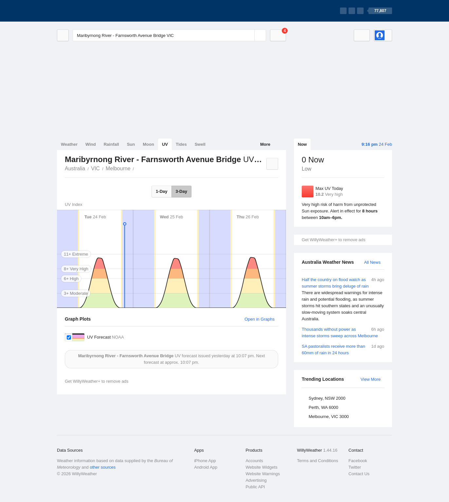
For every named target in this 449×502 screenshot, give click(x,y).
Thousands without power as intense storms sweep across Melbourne (343, 332)
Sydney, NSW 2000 (327, 398)
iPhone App (205, 460)
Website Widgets (261, 467)
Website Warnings (262, 473)
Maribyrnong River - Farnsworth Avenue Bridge (138, 168)
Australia (75, 168)
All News (372, 262)
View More (371, 379)
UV (165, 144)
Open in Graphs (259, 319)
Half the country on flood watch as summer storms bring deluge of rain (343, 299)
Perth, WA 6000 (323, 407)
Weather (69, 144)
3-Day (181, 191)
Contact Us (359, 473)
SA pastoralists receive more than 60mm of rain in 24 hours (343, 349)
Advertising (255, 480)
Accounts (254, 460)
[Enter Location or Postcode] (169, 35)
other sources (103, 467)
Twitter (355, 467)
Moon (148, 144)
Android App (205, 467)
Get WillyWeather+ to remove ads (333, 239)
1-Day (161, 191)
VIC (95, 168)
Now (302, 144)
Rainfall (111, 144)
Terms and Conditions (317, 460)
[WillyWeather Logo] (87, 11)
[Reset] (248, 35)
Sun (131, 144)
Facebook (358, 460)
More (265, 144)
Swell (200, 144)
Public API (255, 486)
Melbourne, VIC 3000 (329, 416)
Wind (90, 144)
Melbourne (118, 168)
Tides (181, 144)
